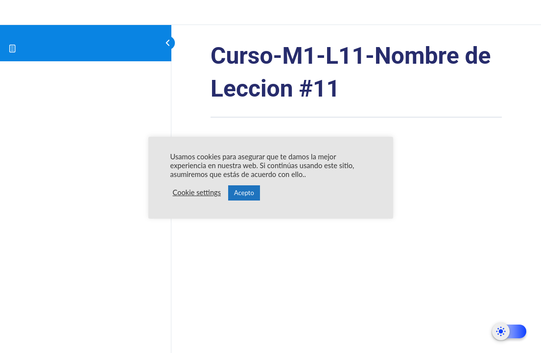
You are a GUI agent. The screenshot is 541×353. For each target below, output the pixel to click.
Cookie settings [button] (197, 192)
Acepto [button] (244, 193)
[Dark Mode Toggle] (509, 331)
